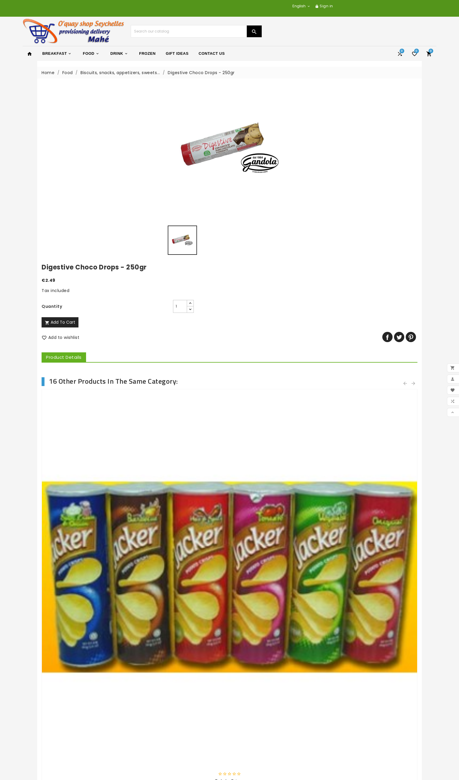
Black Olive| (85, 390)
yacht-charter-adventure (262, 687)
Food (91, 53)
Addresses (245, 742)
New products (42, 694)
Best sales (38, 702)
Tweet (399, 159)
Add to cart (252, 144)
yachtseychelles (252, 694)
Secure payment (149, 710)
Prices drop (39, 687)
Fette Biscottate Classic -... (181, 390)
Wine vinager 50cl (181, 551)
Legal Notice (144, 694)
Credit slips (246, 734)
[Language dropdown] (301, 6)
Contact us (143, 718)
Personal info (248, 719)
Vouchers (244, 749)
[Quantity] (280, 128)
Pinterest (411, 159)
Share (387, 159)
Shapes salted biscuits (373, 390)
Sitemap (140, 725)
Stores (137, 733)
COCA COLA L (277, 551)
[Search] (188, 31)
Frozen (147, 53)
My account (144, 740)
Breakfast (57, 53)
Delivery (139, 687)
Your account (251, 708)
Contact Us (212, 53)
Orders (241, 727)
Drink (119, 53)
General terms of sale (154, 702)
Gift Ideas (177, 53)
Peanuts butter (85, 551)
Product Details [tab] (256, 179)
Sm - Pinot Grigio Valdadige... (373, 551)
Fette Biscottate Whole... (277, 390)
